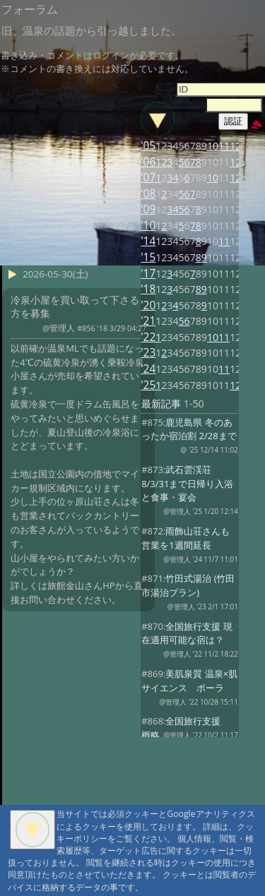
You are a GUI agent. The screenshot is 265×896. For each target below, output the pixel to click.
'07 (148, 177)
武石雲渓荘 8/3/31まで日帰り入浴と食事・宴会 (187, 483)
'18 (148, 289)
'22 (148, 337)
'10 (148, 225)
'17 (148, 273)
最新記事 (161, 403)
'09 (148, 209)
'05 (148, 145)
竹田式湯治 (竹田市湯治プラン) (188, 585)
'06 (148, 162)
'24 (148, 369)
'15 (148, 257)
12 (235, 146)
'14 (148, 241)
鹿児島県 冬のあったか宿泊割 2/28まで (188, 429)
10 (212, 146)
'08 (148, 193)
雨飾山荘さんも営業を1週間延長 (185, 538)
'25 (148, 385)
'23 (148, 352)
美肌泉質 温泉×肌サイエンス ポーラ (189, 680)
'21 (148, 320)
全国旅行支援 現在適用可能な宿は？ (186, 633)
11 (224, 146)
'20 (148, 305)
